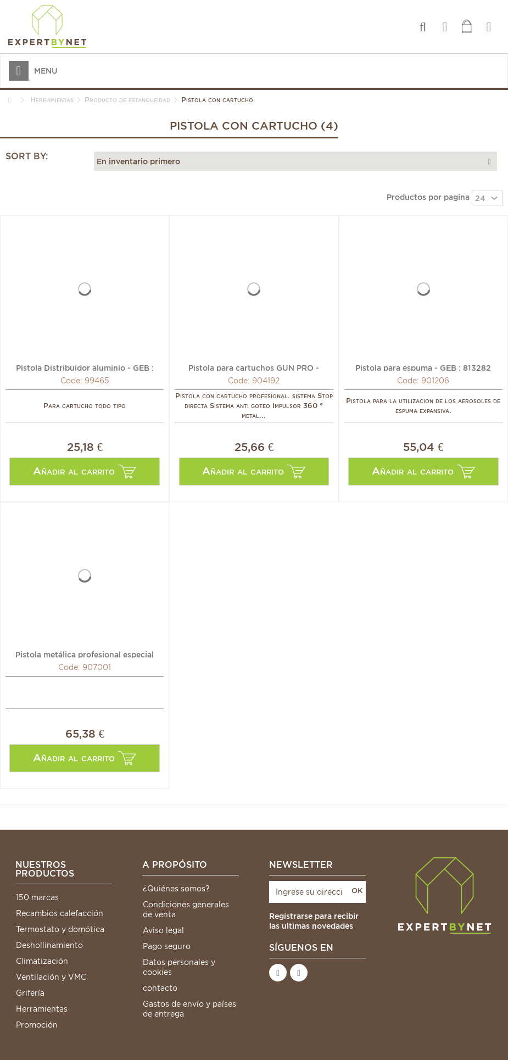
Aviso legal (163, 930)
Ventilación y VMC (51, 977)
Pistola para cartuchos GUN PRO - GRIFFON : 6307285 (253, 367)
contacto (160, 988)
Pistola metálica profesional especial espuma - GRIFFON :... (84, 654)
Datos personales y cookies (179, 967)
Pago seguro (167, 946)
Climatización (42, 961)
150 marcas (37, 897)
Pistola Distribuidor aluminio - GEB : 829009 (85, 367)
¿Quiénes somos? (176, 888)
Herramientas (42, 1009)
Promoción (37, 1024)
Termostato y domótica (60, 929)
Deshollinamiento (49, 945)
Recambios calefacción (59, 913)
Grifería (30, 993)
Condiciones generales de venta (186, 909)
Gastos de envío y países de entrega (189, 1009)
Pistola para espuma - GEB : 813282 (423, 367)
